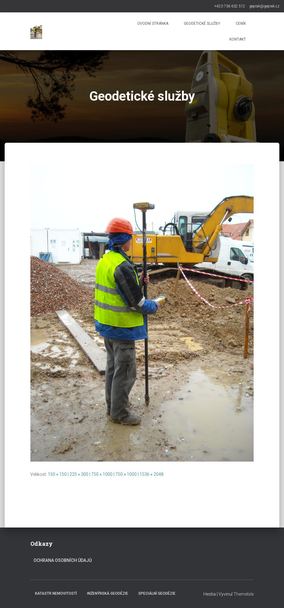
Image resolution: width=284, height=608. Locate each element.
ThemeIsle (243, 594)
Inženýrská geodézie (107, 593)
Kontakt (237, 39)
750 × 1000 (102, 474)
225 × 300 (78, 474)
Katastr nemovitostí (56, 593)
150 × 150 (57, 474)
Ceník (241, 23)
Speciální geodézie (156, 593)
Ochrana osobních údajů (62, 560)
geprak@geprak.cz (264, 6)
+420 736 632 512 (229, 6)
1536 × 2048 (151, 474)
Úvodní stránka (152, 23)
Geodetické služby (202, 23)
